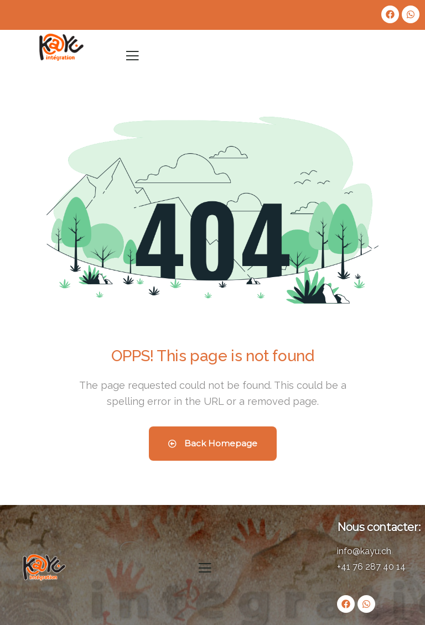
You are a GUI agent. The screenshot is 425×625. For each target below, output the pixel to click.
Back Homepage (212, 443)
